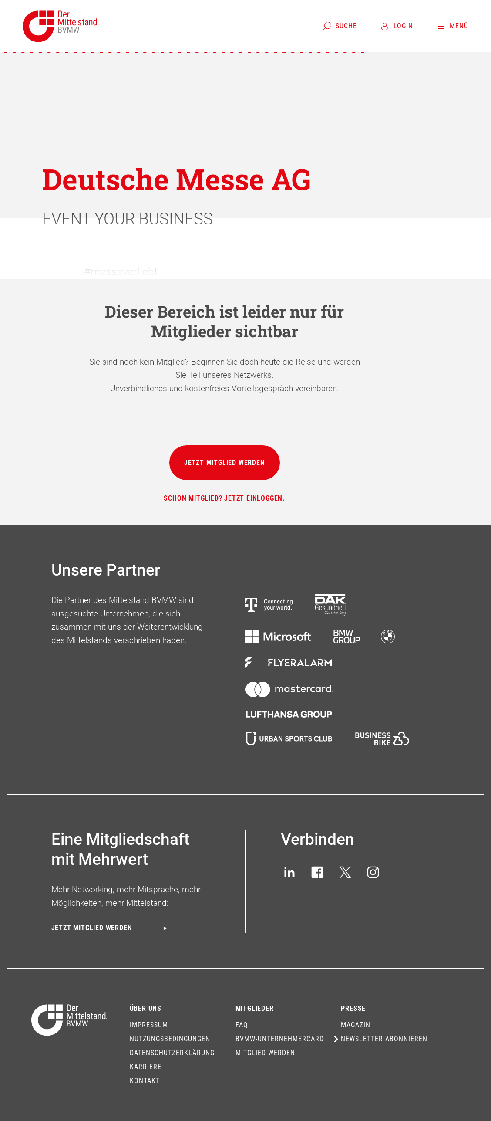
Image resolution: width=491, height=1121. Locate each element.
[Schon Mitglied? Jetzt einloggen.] (224, 498)
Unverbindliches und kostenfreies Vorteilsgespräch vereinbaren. (224, 388)
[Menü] (452, 26)
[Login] (396, 26)
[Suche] (339, 26)
